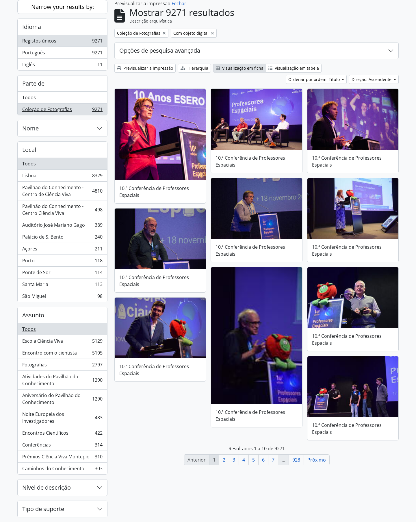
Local (29, 150)
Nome (30, 128)
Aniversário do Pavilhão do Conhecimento (62, 398)
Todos (29, 97)
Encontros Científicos (62, 434)
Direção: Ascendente (372, 79)
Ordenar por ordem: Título (314, 79)
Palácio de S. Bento (62, 238)
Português (62, 54)
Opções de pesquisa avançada (159, 50)
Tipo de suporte (43, 509)
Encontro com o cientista (62, 354)
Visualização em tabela (293, 68)
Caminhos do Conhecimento (62, 469)
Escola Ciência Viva (62, 342)
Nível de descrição (46, 487)
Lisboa (62, 177)
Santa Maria (62, 285)
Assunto (33, 315)
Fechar (179, 3)
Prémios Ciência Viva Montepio (62, 458)
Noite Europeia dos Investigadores (62, 417)
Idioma (31, 27)
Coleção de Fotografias (62, 110)
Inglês (62, 65)
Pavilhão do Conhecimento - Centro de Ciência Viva (62, 191)
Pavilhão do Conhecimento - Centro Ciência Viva (62, 209)
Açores (62, 250)
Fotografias (62, 366)
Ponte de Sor (62, 273)
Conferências (62, 446)
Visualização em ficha (239, 68)
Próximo (316, 460)
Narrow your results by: (62, 7)
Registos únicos (62, 42)
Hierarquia (194, 68)
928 (296, 460)
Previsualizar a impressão (145, 68)
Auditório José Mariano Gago (62, 226)
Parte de (33, 83)
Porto (62, 262)
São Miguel (62, 297)
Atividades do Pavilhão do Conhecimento (62, 380)
